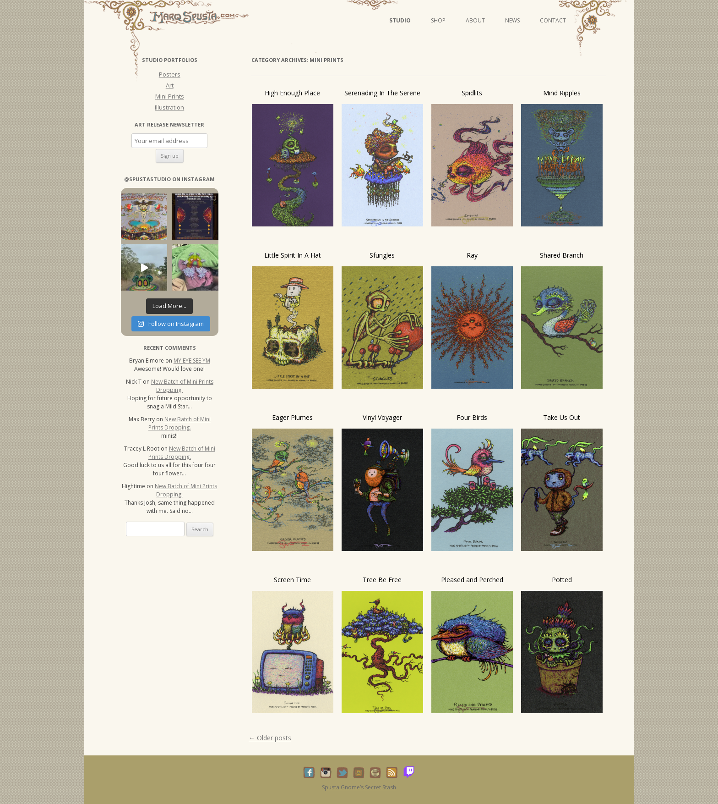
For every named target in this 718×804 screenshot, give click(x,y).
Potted (562, 579)
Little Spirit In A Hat (292, 255)
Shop (438, 20)
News (512, 20)
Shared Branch (561, 255)
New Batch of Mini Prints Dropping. (182, 386)
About (475, 20)
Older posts (270, 737)
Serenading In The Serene (382, 92)
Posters (169, 74)
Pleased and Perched (472, 579)
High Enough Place (292, 92)
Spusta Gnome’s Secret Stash (359, 787)
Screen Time (292, 579)
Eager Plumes (292, 417)
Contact (553, 20)
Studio (400, 20)
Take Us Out (561, 417)
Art (170, 85)
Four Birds (472, 417)
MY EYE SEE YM (192, 360)
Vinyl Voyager (382, 417)
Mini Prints (169, 96)
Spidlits (472, 92)
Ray (472, 255)
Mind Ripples (562, 92)
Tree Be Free (382, 579)
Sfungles (382, 255)
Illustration (169, 107)
